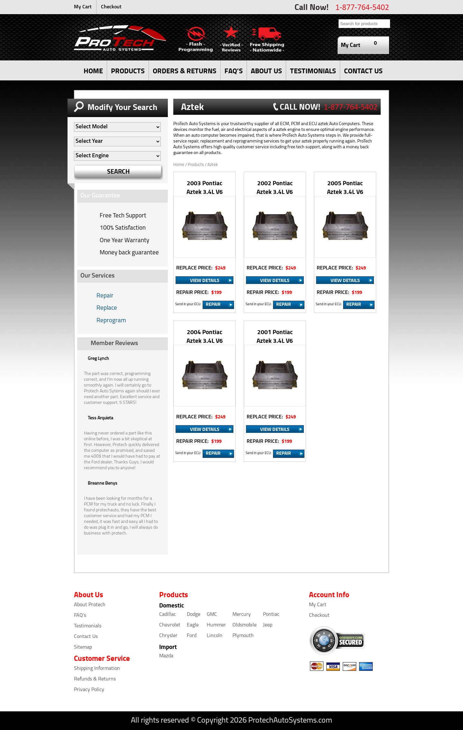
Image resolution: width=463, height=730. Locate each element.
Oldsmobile (244, 625)
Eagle (193, 625)
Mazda (166, 656)
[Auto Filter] (117, 127)
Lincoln (214, 635)
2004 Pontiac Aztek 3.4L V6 (204, 336)
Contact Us (86, 636)
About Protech (89, 604)
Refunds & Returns (95, 679)
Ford (191, 635)
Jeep (267, 625)
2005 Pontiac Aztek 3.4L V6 (345, 187)
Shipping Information (97, 668)
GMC (212, 614)
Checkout (111, 7)
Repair (104, 296)
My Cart (83, 7)
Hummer (216, 625)
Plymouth (243, 635)
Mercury (241, 614)
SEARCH (118, 171)
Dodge (193, 614)
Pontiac (271, 614)
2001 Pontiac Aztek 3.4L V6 (275, 336)
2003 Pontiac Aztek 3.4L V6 (204, 187)
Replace (106, 308)
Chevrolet (169, 625)
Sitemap (83, 647)
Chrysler (168, 635)
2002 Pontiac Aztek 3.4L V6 (275, 187)
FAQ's (80, 615)
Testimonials (87, 626)
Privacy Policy (89, 689)
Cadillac (167, 614)
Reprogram (111, 321)
